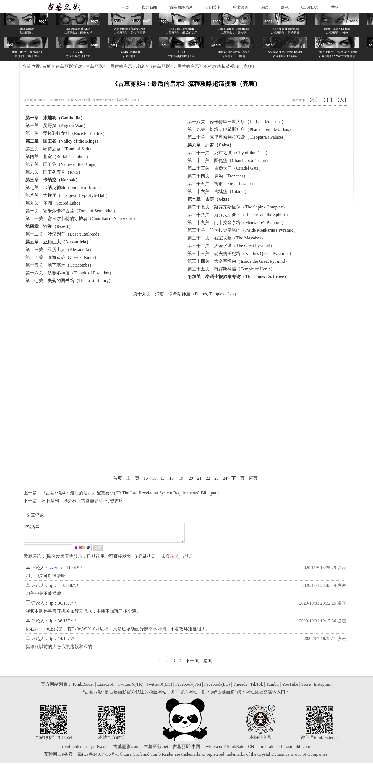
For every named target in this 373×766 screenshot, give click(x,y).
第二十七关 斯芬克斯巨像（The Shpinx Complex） (237, 207)
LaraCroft (105, 687)
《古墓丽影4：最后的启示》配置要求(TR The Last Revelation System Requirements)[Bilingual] (130, 493)
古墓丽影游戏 (69, 66)
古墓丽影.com (126, 749)
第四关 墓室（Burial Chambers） (58, 156)
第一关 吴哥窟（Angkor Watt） (56, 125)
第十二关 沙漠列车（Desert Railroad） (63, 234)
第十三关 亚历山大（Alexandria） (59, 249)
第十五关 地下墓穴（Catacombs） (59, 265)
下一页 (238, 478)
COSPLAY (310, 7)
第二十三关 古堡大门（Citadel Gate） (225, 168)
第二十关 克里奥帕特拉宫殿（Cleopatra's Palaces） (237, 137)
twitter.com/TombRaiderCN (229, 749)
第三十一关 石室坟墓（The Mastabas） (226, 238)
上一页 (132, 478)
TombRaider (83, 687)
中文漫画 (241, 7)
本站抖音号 (260, 740)
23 (216, 478)
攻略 (140, 66)
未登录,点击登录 (177, 559)
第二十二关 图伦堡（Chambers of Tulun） (228, 160)
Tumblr (272, 687)
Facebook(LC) (217, 687)
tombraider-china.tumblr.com (284, 749)
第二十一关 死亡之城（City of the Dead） (228, 152)
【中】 (327, 99)
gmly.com (99, 749)
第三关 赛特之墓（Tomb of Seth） (59, 148)
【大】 (341, 99)
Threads (240, 687)
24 (225, 478)
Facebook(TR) (188, 687)
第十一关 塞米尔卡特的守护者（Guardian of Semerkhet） (81, 218)
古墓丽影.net (156, 749)
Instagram (323, 687)
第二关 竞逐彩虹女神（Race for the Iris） (66, 133)
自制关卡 (213, 7)
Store (306, 687)
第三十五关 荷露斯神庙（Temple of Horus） (231, 269)
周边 (265, 7)
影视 (285, 7)
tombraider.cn (74, 749)
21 (199, 478)
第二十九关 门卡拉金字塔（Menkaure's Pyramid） (236, 222)
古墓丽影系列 (181, 7)
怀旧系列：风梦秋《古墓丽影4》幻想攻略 (82, 500)
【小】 (313, 99)
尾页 (253, 478)
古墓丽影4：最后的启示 (109, 66)
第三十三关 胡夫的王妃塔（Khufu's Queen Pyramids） (240, 253)
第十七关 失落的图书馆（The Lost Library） (69, 280)
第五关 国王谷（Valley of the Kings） (62, 164)
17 (163, 478)
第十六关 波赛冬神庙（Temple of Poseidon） (69, 272)
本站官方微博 (111, 740)
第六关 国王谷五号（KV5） (54, 172)
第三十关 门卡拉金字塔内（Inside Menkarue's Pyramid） (242, 230)
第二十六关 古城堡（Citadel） (218, 191)
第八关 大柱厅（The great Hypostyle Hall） (67, 195)
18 (171, 478)
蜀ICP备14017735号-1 (98, 757)
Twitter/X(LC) (159, 687)
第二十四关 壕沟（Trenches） (217, 176)
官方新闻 (149, 7)
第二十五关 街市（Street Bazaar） (221, 183)
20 (191, 478)
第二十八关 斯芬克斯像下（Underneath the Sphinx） (238, 214)
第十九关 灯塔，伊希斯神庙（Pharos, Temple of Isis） (240, 129)
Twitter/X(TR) (130, 687)
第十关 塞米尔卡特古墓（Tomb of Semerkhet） (71, 210)
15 (146, 478)
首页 (125, 7)
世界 (335, 7)
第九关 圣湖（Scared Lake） (54, 203)
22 (208, 478)
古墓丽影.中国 (186, 749)
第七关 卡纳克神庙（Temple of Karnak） (65, 187)
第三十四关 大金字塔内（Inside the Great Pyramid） (238, 261)
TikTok (256, 687)
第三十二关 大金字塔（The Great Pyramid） (231, 245)
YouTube (290, 687)
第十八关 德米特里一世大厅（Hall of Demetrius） (236, 121)
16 (154, 478)
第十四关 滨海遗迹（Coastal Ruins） (62, 257)
